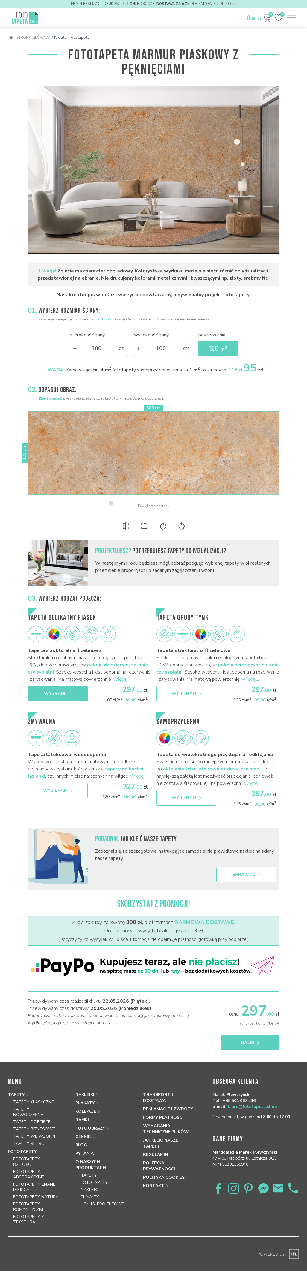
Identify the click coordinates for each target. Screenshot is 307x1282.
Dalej (250, 1043)
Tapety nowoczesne (28, 1112)
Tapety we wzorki (34, 1136)
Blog (81, 1145)
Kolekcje (85, 1111)
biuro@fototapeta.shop (252, 1106)
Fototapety (22, 1151)
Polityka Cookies (164, 1177)
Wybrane (58, 693)
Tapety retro (29, 1143)
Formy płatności (163, 1117)
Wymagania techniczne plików (166, 1129)
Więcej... (121, 679)
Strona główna (29, 37)
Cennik (83, 1136)
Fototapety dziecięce (26, 1161)
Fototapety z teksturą (28, 1219)
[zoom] (153, 503)
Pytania (84, 1153)
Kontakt (153, 1186)
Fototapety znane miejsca (34, 1187)
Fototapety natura (36, 1197)
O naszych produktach (90, 1165)
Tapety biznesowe (34, 1129)
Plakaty (85, 1103)
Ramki (82, 1120)
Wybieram (186, 693)
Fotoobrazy (90, 1128)
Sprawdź (246, 874)
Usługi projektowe (102, 1204)
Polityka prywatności (159, 1166)
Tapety (16, 1094)
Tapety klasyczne (33, 1102)
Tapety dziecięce (32, 1122)
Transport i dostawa (158, 1097)
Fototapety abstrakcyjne (28, 1174)
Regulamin (155, 1154)
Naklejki (84, 1094)
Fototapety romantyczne (29, 1206)
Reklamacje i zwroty (168, 1109)
